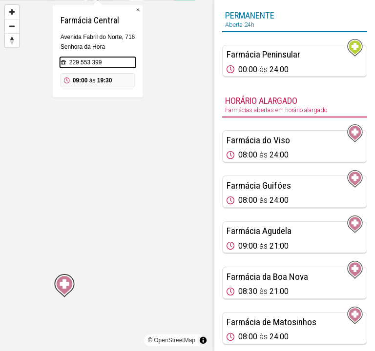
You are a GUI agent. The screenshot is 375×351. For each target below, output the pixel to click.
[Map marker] (107, 164)
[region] (107, 175)
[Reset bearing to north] (12, 40)
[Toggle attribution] (203, 340)
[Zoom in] (12, 12)
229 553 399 (95, 111)
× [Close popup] (147, 58)
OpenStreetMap (174, 340)
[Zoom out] (12, 26)
